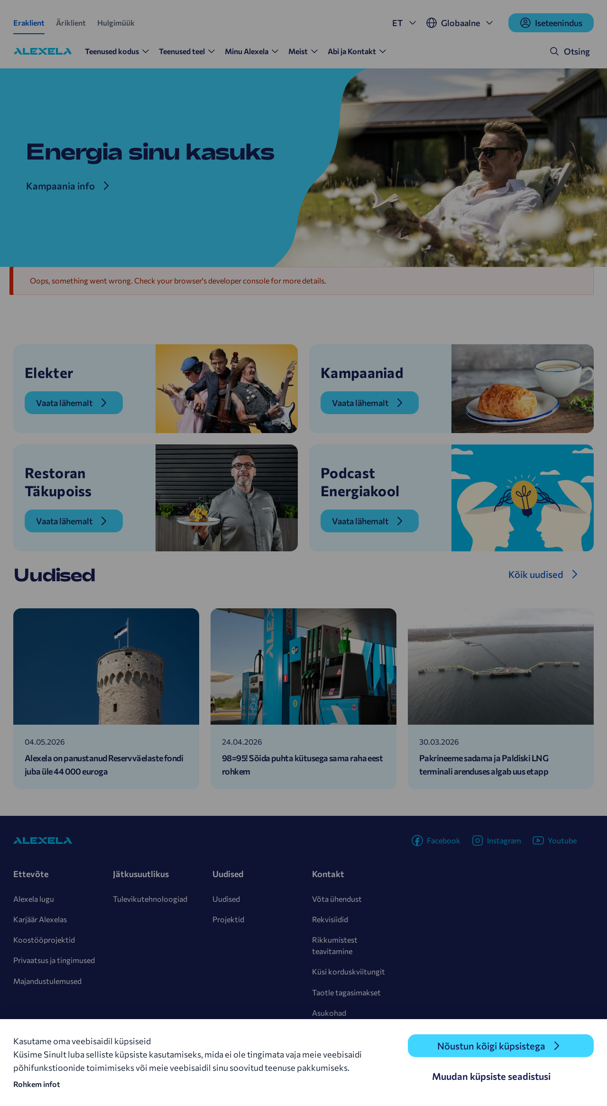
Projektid (228, 919)
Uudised (226, 898)
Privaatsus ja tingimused (54, 959)
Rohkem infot (36, 1083)
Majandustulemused (47, 980)
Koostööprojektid (44, 939)
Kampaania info (60, 185)
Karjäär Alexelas (40, 919)
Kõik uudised (535, 574)
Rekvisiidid (330, 919)
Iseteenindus (551, 22)
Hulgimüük (116, 22)
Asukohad (329, 1012)
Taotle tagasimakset (346, 992)
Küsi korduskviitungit (348, 971)
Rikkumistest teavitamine (335, 945)
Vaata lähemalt (64, 402)
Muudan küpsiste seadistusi (491, 1076)
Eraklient (29, 22)
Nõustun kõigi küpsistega (491, 1045)
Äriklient (71, 22)
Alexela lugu (33, 898)
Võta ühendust (337, 898)
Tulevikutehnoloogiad (150, 898)
